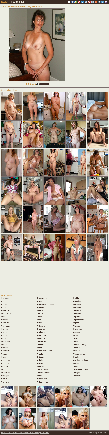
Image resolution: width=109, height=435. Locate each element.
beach (4, 320)
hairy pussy (42, 341)
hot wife (77, 376)
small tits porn (79, 354)
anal (4, 301)
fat (39, 320)
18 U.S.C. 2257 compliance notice (37, 433)
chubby (5, 363)
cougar (5, 376)
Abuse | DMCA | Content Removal (13, 433)
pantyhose (78, 320)
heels (40, 345)
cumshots (42, 298)
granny (41, 338)
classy (4, 366)
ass (3, 307)
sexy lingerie (43, 369)
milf (39, 376)
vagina (77, 373)
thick (76, 363)
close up (5, 373)
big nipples (42, 382)
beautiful (5, 323)
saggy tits (78, 332)
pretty (76, 323)
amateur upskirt (80, 369)
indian (40, 354)
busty (4, 354)
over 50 (77, 310)
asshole (5, 310)
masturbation (43, 373)
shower (77, 348)
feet (39, 323)
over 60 (77, 313)
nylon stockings (80, 360)
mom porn (42, 379)
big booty (5, 326)
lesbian (41, 366)
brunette (5, 351)
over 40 (77, 307)
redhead (77, 329)
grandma (41, 335)
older (76, 298)
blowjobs (5, 341)
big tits (4, 329)
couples (5, 379)
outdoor (77, 301)
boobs (4, 345)
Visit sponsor (43, 84)
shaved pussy (79, 345)
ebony (40, 307)
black (4, 335)
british (4, 348)
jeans (40, 357)
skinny (76, 351)
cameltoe (5, 360)
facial (40, 317)
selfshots (78, 335)
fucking (41, 326)
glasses (41, 332)
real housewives (44, 351)
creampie (5, 382)
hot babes (6, 313)
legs (40, 363)
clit (3, 369)
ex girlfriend (42, 313)
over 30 (77, 304)
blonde (5, 338)
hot (39, 348)
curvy (40, 301)
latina (40, 360)
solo (76, 357)
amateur (5, 298)
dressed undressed (45, 304)
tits (75, 366)
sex (75, 338)
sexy (76, 341)
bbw (3, 317)
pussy (76, 326)
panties (77, 317)
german (41, 329)
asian (4, 304)
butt (3, 357)
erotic (40, 310)
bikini (4, 332)
